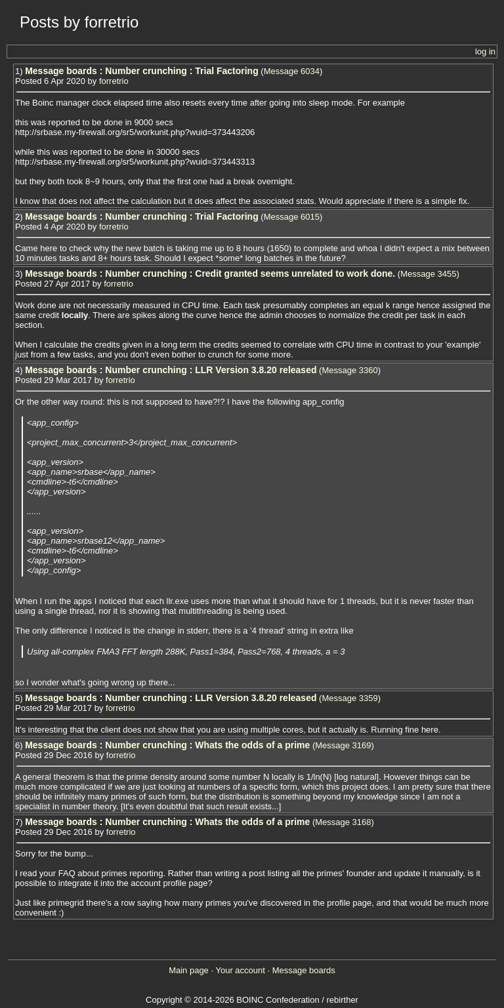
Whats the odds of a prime (252, 745)
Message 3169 (343, 745)
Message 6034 (292, 71)
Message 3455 (428, 274)
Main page (189, 970)
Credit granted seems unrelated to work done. (295, 273)
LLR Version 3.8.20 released (255, 370)
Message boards (61, 71)
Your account (239, 970)
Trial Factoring (226, 71)
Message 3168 (343, 822)
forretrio (114, 81)
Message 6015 (292, 217)
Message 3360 (349, 370)
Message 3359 (349, 698)
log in (485, 51)
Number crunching (145, 71)
